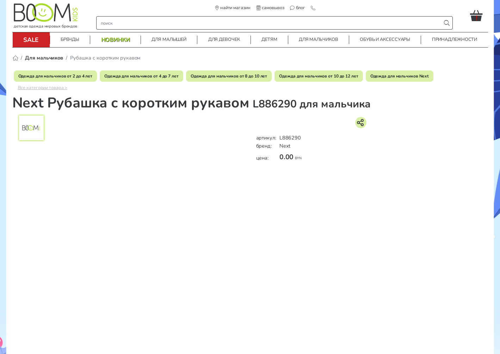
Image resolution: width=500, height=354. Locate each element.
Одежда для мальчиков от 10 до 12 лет (318, 76)
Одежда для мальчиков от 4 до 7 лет (141, 76)
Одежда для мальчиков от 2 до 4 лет (55, 76)
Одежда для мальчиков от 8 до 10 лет (229, 76)
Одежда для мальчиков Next (399, 76)
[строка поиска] (270, 23)
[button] (479, 15)
